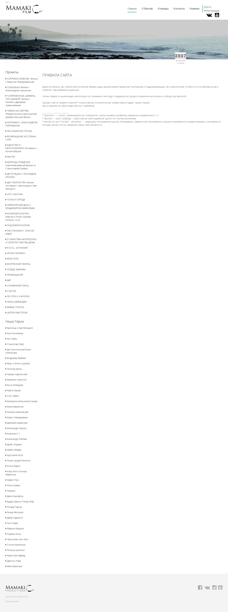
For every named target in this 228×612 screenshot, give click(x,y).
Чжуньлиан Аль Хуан (17, 539)
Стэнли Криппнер (15, 544)
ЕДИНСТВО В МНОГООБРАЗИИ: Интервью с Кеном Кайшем (21, 148)
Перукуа (10, 490)
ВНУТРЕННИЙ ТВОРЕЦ (18, 263)
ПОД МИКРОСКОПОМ (18, 225)
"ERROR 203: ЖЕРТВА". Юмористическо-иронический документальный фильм (21, 114)
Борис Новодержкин (17, 417)
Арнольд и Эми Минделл (19, 327)
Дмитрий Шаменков (16, 422)
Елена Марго (13, 465)
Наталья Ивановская (17, 412)
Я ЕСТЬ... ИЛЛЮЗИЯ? (17, 247)
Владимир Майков (16, 358)
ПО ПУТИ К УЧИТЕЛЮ (17, 296)
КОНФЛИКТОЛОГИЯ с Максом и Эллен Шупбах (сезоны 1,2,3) (18, 216)
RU (8, 2)
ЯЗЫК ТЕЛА (12, 258)
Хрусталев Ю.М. (14, 455)
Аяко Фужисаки (14, 566)
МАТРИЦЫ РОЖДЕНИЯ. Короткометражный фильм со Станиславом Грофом (21, 165)
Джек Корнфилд (14, 496)
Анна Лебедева (14, 385)
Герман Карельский (16, 374)
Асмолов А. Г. (13, 433)
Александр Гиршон (16, 428)
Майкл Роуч (12, 479)
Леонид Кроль (14, 368)
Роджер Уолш (13, 533)
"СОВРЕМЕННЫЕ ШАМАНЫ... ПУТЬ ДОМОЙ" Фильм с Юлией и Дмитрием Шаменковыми (21, 100)
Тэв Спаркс (12, 523)
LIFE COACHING (14, 194)
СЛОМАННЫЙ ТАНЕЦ (17, 285)
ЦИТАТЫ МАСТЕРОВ (16, 312)
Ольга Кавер (13, 485)
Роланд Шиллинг (15, 550)
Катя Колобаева (14, 333)
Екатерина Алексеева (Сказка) (21, 401)
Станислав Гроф (15, 344)
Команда (163, 8)
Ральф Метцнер (14, 512)
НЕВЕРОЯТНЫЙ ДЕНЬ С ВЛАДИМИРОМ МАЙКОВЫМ (20, 206)
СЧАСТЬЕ (11, 290)
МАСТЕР (10, 156)
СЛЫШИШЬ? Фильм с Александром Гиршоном (18, 89)
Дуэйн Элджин (14, 444)
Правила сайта (12, 601)
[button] (12, 72)
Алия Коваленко (15, 406)
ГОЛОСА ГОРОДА (15, 199)
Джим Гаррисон (14, 517)
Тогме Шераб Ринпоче (18, 460)
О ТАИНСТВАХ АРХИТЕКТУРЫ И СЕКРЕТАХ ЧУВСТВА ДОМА (21, 241)
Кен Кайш (11, 338)
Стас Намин (12, 395)
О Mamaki (147, 8)
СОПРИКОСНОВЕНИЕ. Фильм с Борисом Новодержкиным (22, 80)
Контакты (179, 8)
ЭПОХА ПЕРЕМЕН (15, 253)
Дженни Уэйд (13, 560)
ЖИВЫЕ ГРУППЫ (15, 307)
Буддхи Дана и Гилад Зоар (20, 501)
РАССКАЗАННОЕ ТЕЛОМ (19, 130)
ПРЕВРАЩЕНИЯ (14, 274)
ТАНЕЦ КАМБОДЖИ (16, 301)
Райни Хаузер (13, 390)
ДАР (8, 280)
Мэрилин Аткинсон (16, 379)
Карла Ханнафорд (15, 555)
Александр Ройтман (16, 438)
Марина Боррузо (15, 528)
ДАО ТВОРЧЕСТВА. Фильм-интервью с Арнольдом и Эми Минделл (21, 185)
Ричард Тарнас (14, 506)
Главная (132, 8)
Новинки (194, 8)
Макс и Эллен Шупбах (18, 363)
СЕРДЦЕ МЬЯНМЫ (15, 269)
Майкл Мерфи (13, 449)
